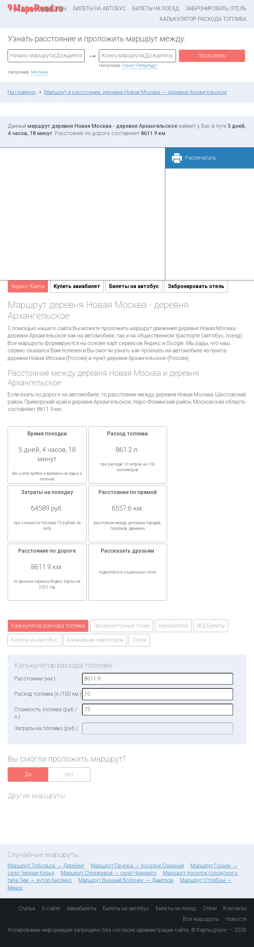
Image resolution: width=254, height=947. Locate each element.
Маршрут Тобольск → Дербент (46, 866)
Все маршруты (201, 919)
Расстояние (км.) (34, 678)
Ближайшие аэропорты (95, 640)
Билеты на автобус (99, 8)
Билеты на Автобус (34, 640)
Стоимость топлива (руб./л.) (45, 713)
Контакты (234, 908)
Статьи (27, 908)
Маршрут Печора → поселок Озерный (137, 866)
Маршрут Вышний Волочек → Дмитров (125, 880)
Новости (236, 919)
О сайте (51, 908)
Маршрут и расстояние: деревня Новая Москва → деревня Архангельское (135, 92)
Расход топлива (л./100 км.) (47, 694)
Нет (69, 774)
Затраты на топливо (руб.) (46, 728)
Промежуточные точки (121, 626)
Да (27, 774)
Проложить (212, 55)
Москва (39, 72)
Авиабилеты (173, 626)
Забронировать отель (216, 8)
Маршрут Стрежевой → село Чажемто (108, 873)
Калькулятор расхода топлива (203, 19)
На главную (22, 92)
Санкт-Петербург (139, 65)
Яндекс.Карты (28, 286)
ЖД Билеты (211, 626)
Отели (139, 640)
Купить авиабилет (77, 286)
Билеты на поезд (155, 8)
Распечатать (200, 158)
